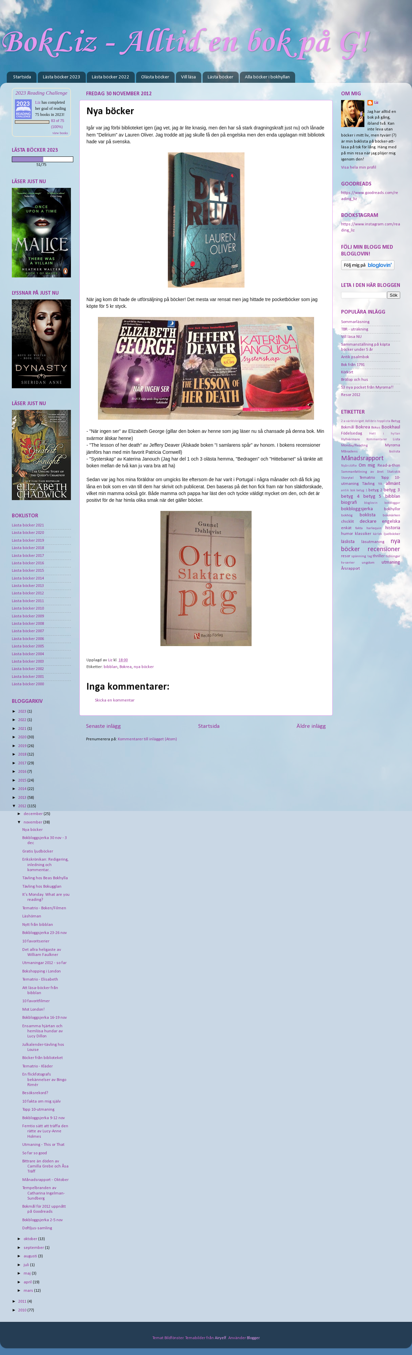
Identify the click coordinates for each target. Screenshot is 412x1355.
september (34, 1248)
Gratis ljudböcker (37, 851)
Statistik (393, 472)
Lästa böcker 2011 (28, 601)
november (33, 822)
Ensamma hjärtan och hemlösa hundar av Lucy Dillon (42, 1031)
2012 (22, 806)
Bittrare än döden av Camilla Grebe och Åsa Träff (45, 1166)
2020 (22, 737)
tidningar (393, 556)
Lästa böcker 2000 (28, 684)
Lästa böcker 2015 (28, 571)
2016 (22, 772)
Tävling (368, 484)
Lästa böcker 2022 (110, 77)
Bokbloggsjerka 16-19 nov (44, 1018)
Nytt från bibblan (37, 925)
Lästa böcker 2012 (28, 593)
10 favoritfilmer (36, 1001)
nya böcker (144, 667)
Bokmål (347, 427)
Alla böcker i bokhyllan (267, 77)
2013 (22, 798)
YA (380, 484)
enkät (346, 528)
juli (27, 1265)
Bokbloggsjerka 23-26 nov (44, 933)
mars (29, 1291)
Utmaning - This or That (43, 1145)
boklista (368, 515)
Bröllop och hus (354, 380)
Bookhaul (391, 427)
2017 (22, 763)
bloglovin (371, 503)
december (34, 814)
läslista (348, 541)
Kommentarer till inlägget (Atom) (147, 739)
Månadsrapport (362, 458)
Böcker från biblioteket (42, 1058)
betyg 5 (372, 496)
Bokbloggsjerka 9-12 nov (43, 1118)
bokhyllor (392, 509)
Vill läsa (188, 77)
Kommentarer (376, 439)
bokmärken (391, 515)
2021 (22, 729)
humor (347, 534)
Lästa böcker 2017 (28, 556)
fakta (359, 528)
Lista (396, 439)
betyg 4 (350, 496)
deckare (368, 521)
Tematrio (367, 478)
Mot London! (33, 1010)
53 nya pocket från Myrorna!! (367, 388)
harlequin (374, 528)
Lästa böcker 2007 (28, 631)
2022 (22, 720)
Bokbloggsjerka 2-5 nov (42, 1220)
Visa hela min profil (358, 168)
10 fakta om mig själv (41, 1102)
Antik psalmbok (355, 357)
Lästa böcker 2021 (28, 525)
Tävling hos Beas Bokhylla (45, 878)
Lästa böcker (220, 77)
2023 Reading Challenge (42, 93)
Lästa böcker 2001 (28, 677)
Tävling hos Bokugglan (41, 887)
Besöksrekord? (35, 1093)
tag (369, 556)
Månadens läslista (370, 451)
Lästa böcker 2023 (61, 77)
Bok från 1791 (353, 365)
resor (345, 556)
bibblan (111, 667)
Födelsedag (351, 434)
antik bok (348, 490)
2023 (22, 712)
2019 (22, 746)
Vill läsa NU (351, 337)
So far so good (34, 1153)
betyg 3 (392, 490)
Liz (38, 102)
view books (60, 133)
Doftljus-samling (37, 1228)
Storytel (347, 478)
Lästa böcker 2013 (28, 586)
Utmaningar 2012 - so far (44, 963)
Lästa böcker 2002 (28, 669)
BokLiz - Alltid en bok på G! (184, 42)
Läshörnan (31, 916)
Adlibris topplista (377, 421)
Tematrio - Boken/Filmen (44, 908)
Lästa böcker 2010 (28, 609)
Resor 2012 (350, 395)
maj (28, 1274)
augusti (31, 1256)
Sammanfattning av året (362, 472)
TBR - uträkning (354, 329)
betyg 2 (375, 490)
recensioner (384, 549)
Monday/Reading (354, 445)
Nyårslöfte (349, 466)
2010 (22, 1310)
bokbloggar (392, 503)
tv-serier (348, 563)
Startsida (22, 77)
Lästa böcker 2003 (28, 662)
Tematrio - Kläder (37, 1066)
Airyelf (220, 1338)
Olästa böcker (155, 77)
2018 (22, 755)
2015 (22, 781)
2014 (22, 789)
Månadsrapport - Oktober (45, 1180)
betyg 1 (361, 490)
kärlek (377, 534)
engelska (391, 521)
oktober (31, 1239)
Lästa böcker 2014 (28, 578)
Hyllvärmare (350, 439)
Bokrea (126, 667)
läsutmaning (372, 542)
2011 (22, 1302)
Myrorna (392, 445)
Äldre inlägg (311, 726)
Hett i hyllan (384, 434)
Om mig (367, 465)
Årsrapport (350, 569)
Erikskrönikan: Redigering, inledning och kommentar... (45, 865)
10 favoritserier (35, 941)
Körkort (347, 372)
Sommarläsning (355, 322)
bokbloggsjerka (357, 509)
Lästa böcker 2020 (28, 533)
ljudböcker (392, 534)
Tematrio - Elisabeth (40, 980)
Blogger (253, 1338)
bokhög (347, 515)
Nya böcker (32, 830)
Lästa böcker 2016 (28, 563)
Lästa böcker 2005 (28, 646)
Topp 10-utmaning (38, 1110)
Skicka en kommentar (114, 700)
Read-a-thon (389, 466)
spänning (358, 556)
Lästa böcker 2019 (28, 541)
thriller (379, 556)
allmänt (393, 483)
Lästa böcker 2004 (28, 654)
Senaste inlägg (103, 726)
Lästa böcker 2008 (28, 624)
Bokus (375, 427)
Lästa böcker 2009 (28, 616)
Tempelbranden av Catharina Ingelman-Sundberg (43, 1193)
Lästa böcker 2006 (28, 639)
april (28, 1282)
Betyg (395, 421)
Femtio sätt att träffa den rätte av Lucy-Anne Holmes (45, 1131)
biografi (349, 502)
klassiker (363, 534)
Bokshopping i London (41, 971)
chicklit (347, 522)
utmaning (391, 562)
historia (392, 528)
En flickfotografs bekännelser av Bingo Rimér (44, 1080)
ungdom (368, 563)
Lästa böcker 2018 (28, 548)
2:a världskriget (352, 421)
